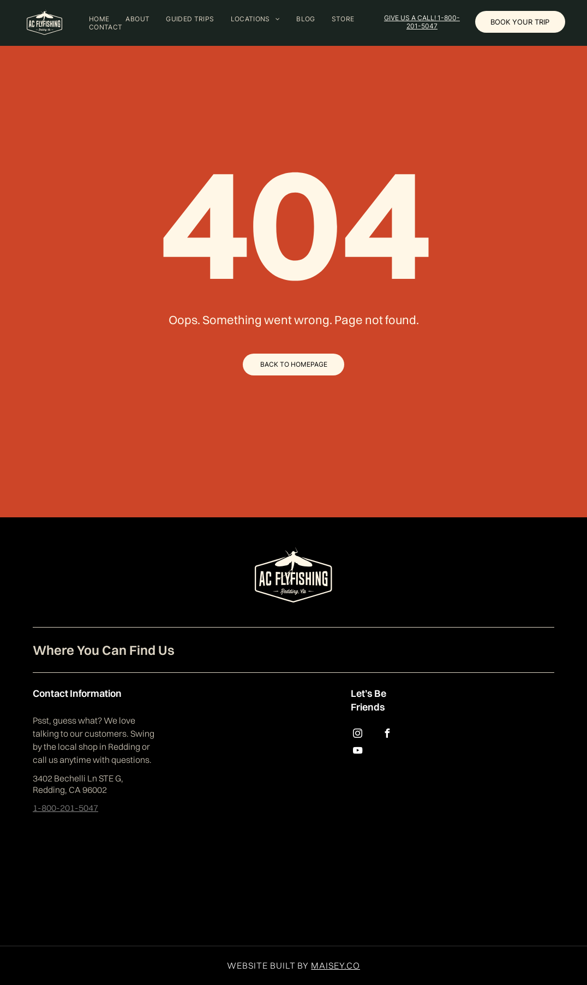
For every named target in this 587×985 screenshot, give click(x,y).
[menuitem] (99, 19)
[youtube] (358, 751)
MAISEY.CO (335, 965)
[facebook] (387, 734)
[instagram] (358, 734)
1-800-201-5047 (65, 807)
